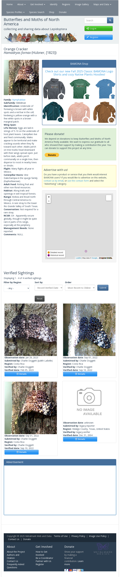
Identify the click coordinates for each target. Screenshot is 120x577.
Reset (39, 298)
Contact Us (13, 539)
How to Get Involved (41, 553)
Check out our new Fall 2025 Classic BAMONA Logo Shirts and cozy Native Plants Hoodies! (79, 72)
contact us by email (53, 180)
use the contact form (78, 180)
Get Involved (37, 4)
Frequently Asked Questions (15, 566)
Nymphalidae (18, 99)
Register (40, 564)
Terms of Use (61, 536)
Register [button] (92, 37)
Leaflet (78, 258)
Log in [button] (91, 28)
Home (9, 4)
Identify (53, 4)
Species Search (36, 12)
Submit (102, 287)
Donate (63, 12)
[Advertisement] (60, 490)
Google (94, 258)
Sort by (39, 282)
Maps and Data (102, 4)
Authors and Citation (13, 556)
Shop (51, 12)
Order (68, 282)
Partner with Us (43, 561)
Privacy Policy (78, 536)
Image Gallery (82, 4)
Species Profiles (15, 12)
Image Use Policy (97, 536)
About (21, 4)
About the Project (16, 551)
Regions (66, 4)
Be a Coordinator (44, 557)
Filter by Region (12, 282)
